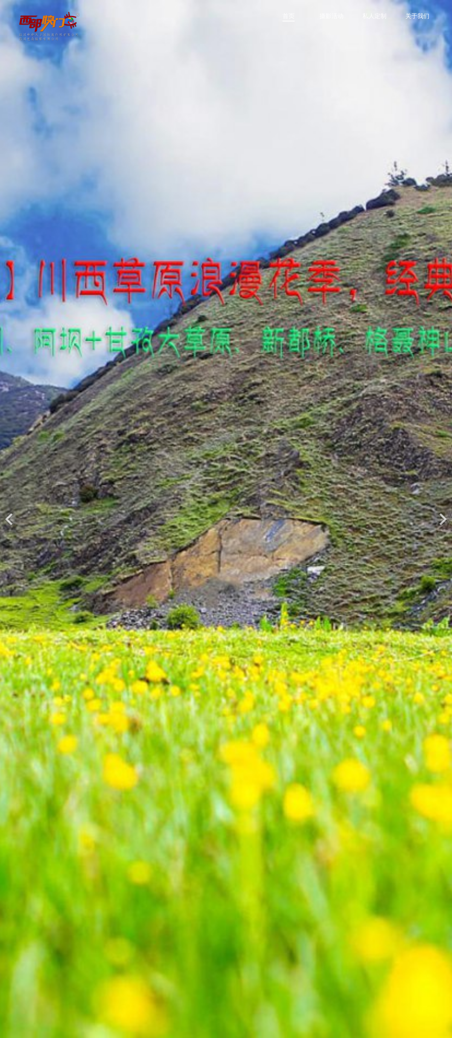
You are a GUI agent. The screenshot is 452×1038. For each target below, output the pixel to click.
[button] (443, 519)
